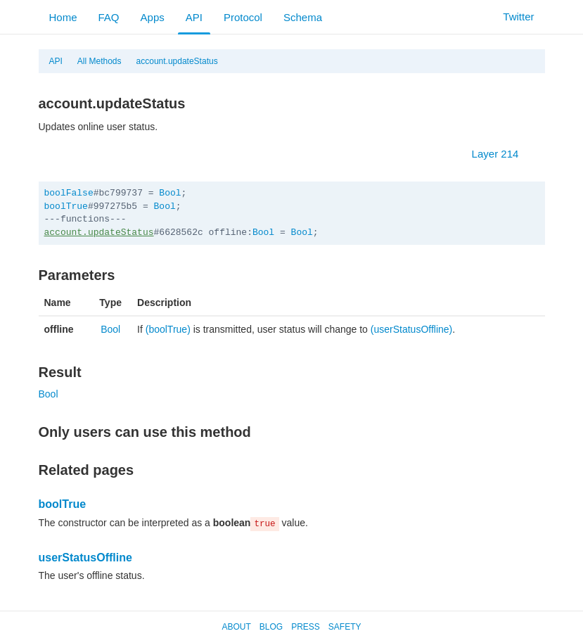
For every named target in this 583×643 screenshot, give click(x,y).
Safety (344, 627)
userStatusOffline (85, 558)
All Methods (99, 61)
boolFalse (69, 193)
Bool (170, 193)
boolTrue (66, 206)
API (194, 17)
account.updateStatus (177, 61)
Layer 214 (502, 154)
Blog (271, 627)
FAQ (109, 17)
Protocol (243, 17)
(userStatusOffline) (411, 329)
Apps (153, 17)
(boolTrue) (168, 329)
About (236, 627)
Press (305, 627)
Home (63, 17)
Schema (302, 17)
